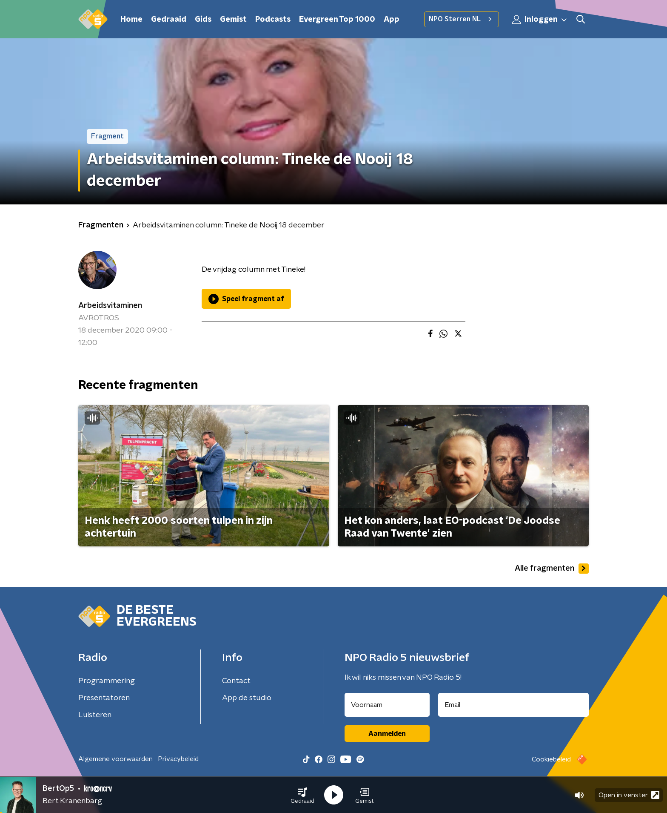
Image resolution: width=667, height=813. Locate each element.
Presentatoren (104, 698)
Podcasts (273, 19)
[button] (302, 795)
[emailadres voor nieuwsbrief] (513, 705)
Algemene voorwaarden (115, 759)
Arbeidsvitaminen (110, 306)
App (391, 19)
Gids (203, 19)
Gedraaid (168, 19)
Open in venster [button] (629, 795)
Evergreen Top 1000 (337, 19)
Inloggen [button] (540, 19)
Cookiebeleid (551, 759)
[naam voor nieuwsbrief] (387, 705)
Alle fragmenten (552, 568)
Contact (236, 681)
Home (131, 19)
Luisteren (94, 715)
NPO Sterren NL (461, 19)
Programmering (106, 681)
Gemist (233, 19)
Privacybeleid (178, 759)
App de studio (246, 698)
